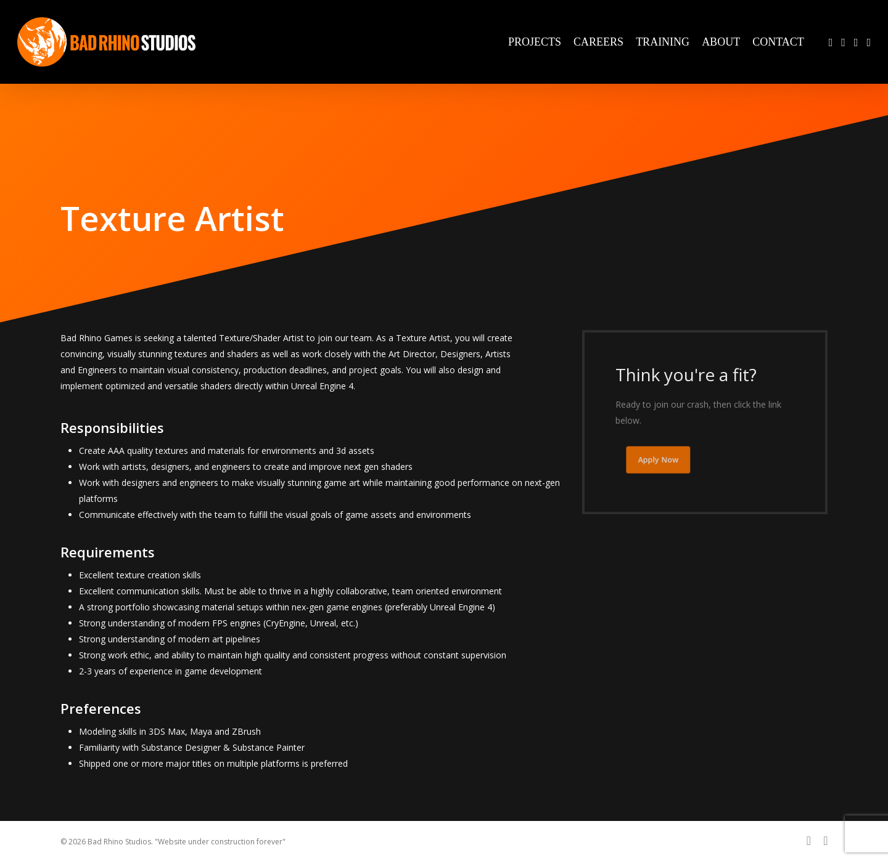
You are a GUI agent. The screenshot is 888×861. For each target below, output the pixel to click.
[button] (664, 460)
